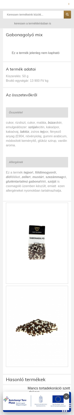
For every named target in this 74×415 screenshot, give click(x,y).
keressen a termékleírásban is (29, 23)
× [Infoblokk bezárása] (66, 396)
